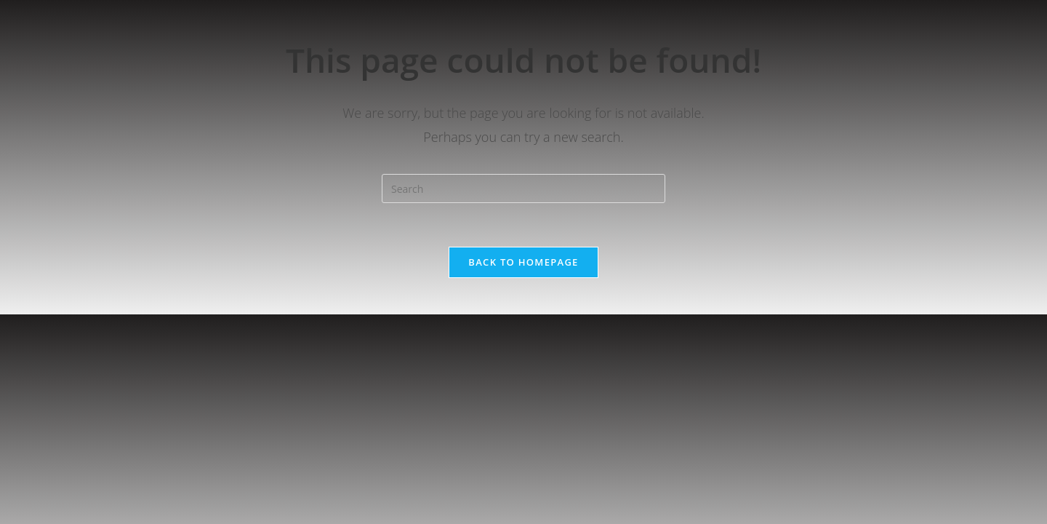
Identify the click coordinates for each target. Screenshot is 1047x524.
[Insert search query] (523, 188)
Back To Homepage (523, 262)
